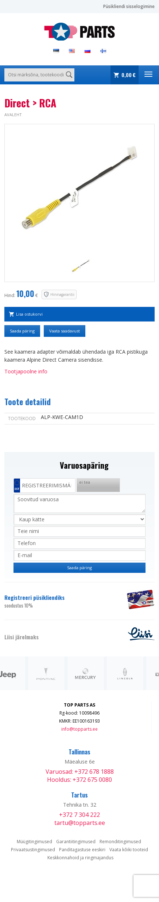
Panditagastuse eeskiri (82, 849)
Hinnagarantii (62, 294)
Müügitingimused (34, 841)
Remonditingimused (120, 841)
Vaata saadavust (64, 331)
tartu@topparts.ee (79, 823)
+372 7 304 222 (79, 815)
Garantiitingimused (76, 841)
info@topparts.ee (79, 729)
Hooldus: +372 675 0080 (79, 780)
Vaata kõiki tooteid (128, 849)
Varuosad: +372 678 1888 (80, 772)
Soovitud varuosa (79, 503)
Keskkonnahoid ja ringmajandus (80, 858)
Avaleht (13, 114)
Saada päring (22, 331)
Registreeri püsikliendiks (61, 601)
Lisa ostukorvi (29, 314)
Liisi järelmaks (21, 637)
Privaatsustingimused (33, 849)
